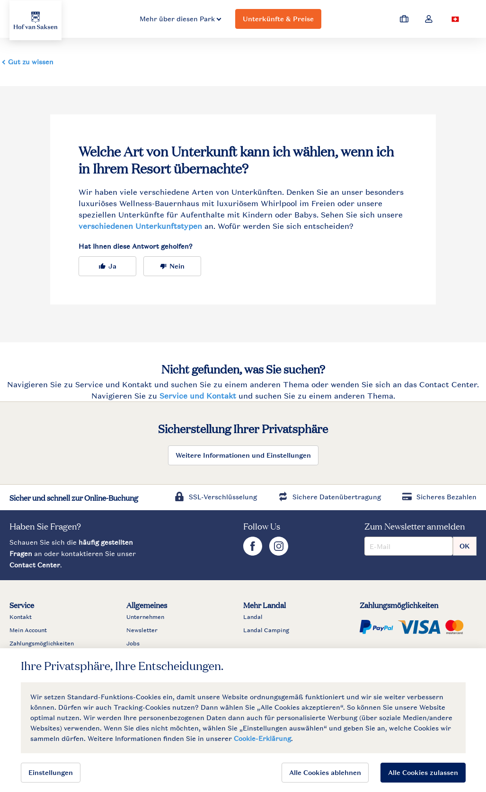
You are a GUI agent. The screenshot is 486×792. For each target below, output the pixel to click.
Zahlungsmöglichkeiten (41, 643)
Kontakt (20, 617)
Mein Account (28, 630)
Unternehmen (145, 617)
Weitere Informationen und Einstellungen (243, 455)
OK (464, 545)
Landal (253, 617)
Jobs (133, 643)
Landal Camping (266, 630)
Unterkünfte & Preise (278, 18)
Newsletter (142, 630)
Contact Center (34, 564)
